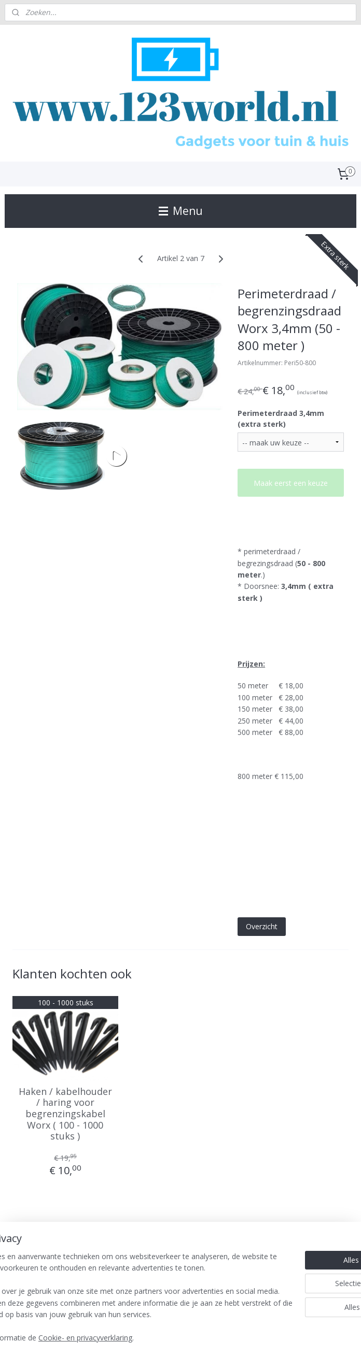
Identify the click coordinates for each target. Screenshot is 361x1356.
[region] (112, 1274)
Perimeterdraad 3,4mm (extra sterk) (281, 419)
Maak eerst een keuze (291, 483)
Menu (181, 211)
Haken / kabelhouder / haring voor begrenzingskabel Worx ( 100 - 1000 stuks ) (65, 1114)
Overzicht (261, 926)
